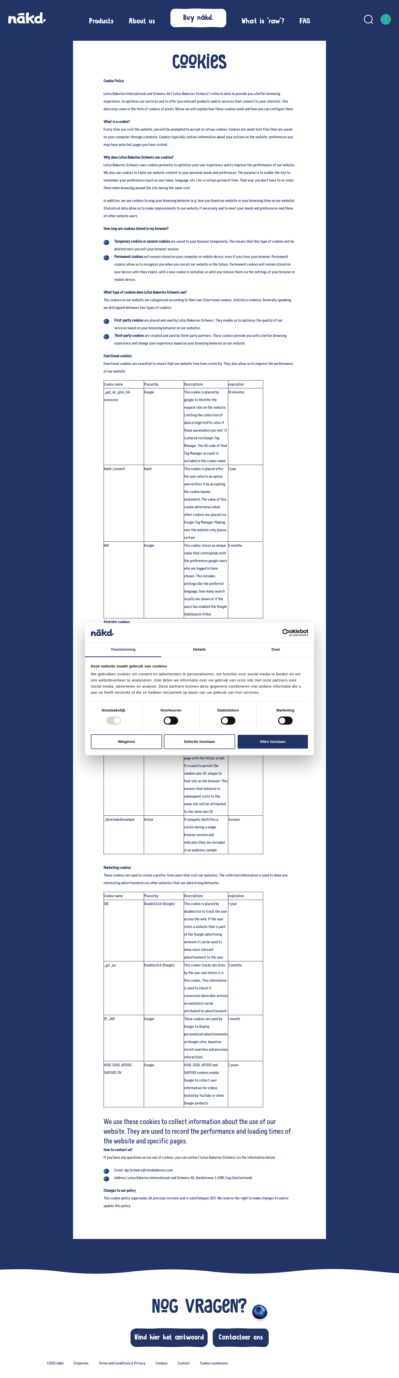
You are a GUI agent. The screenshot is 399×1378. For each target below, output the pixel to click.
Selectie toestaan (199, 742)
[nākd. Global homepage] (27, 19)
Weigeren (126, 742)
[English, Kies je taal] (386, 19)
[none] (55, 1362)
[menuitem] (101, 21)
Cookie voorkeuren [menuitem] (214, 1363)
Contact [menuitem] (184, 1363)
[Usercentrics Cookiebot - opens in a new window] (286, 632)
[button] (198, 18)
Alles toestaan (273, 742)
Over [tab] (276, 649)
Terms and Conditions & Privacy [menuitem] (122, 1363)
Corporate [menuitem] (81, 1363)
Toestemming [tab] (123, 649)
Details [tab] (199, 649)
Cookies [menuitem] (161, 1363)
